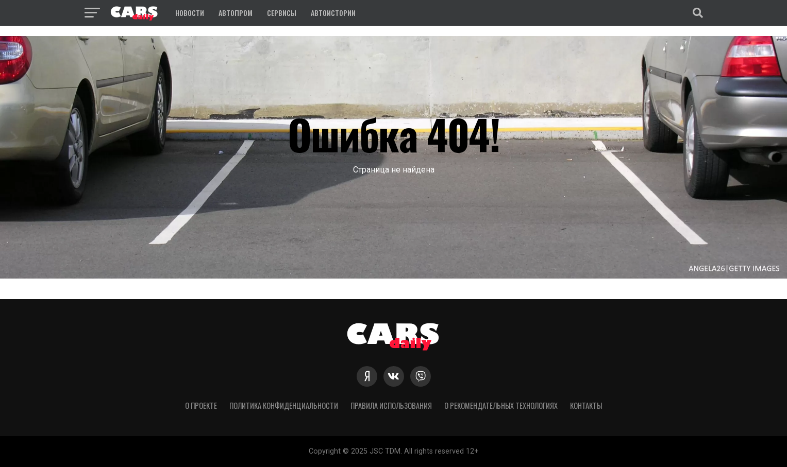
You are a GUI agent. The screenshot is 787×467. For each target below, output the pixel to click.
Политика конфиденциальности (283, 405)
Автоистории (333, 12)
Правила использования (391, 405)
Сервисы (281, 12)
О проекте (201, 405)
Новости (189, 12)
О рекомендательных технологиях (501, 405)
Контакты (586, 405)
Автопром (236, 12)
